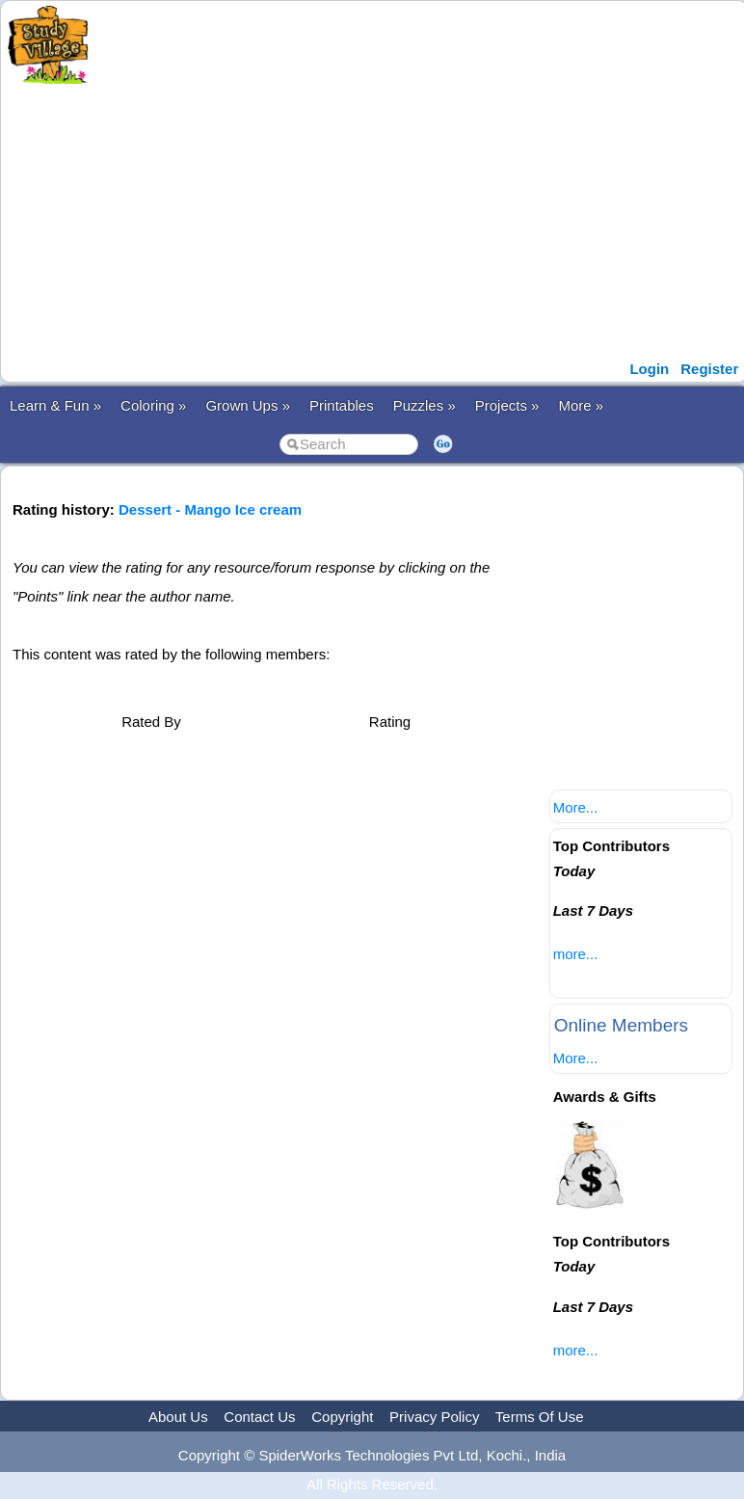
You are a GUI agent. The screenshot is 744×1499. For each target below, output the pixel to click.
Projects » (507, 405)
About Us (178, 1416)
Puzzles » (424, 405)
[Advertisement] (386, 220)
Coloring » (153, 405)
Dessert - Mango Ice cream (210, 509)
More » (580, 405)
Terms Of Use (539, 1416)
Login (649, 369)
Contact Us (259, 1416)
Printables (341, 405)
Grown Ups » (247, 405)
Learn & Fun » (55, 405)
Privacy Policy (434, 1416)
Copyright (342, 1416)
